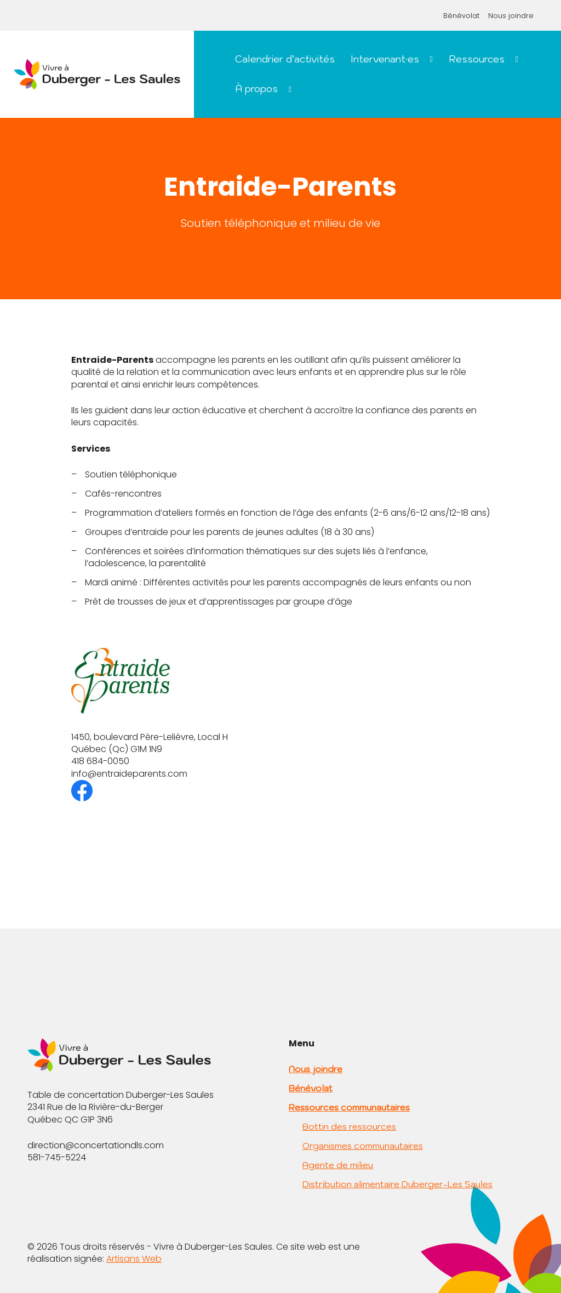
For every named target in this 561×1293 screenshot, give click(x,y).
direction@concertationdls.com (95, 1145)
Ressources (477, 59)
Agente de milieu (337, 1164)
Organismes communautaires (362, 1145)
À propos (256, 88)
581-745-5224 (56, 1157)
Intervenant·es (385, 59)
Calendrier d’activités (285, 59)
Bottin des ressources (349, 1126)
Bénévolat (461, 15)
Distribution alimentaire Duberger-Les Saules (397, 1183)
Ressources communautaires (349, 1107)
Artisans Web (134, 1258)
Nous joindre (511, 15)
